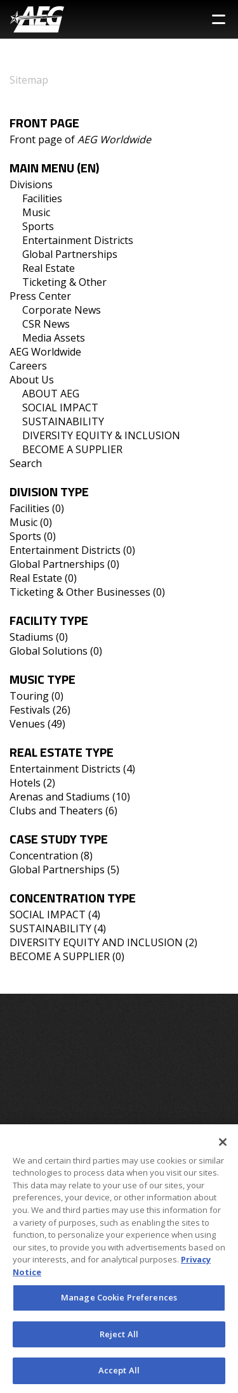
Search (26, 463)
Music (36, 212)
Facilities (42, 198)
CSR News (46, 324)
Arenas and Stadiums (60, 797)
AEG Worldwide (45, 352)
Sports (38, 226)
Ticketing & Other (64, 282)
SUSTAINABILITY (63, 421)
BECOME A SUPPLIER (72, 449)
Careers (28, 366)
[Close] (223, 1147)
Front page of (80, 139)
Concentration (44, 856)
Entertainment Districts (77, 240)
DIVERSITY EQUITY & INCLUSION (101, 435)
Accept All (119, 1376)
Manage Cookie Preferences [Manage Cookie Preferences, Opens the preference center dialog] (119, 1303)
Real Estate (48, 268)
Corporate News (61, 310)
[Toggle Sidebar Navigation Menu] (218, 19)
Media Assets (53, 338)
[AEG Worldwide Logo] (37, 19)
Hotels (25, 783)
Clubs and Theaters (56, 811)
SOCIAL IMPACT (60, 407)
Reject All (119, 1339)
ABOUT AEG (50, 394)
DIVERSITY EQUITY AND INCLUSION (96, 942)
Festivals (30, 710)
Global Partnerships (69, 254)
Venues (27, 724)
